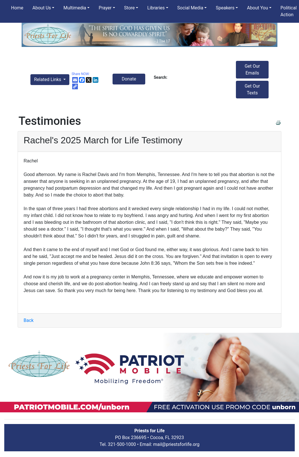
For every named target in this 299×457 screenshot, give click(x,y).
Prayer (105, 8)
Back (29, 320)
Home (17, 8)
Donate (129, 79)
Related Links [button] (48, 79)
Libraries (156, 8)
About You (257, 8)
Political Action (289, 11)
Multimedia (74, 8)
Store (129, 8)
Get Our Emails (252, 69)
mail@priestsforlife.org (176, 444)
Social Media (190, 8)
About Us (41, 8)
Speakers (225, 8)
